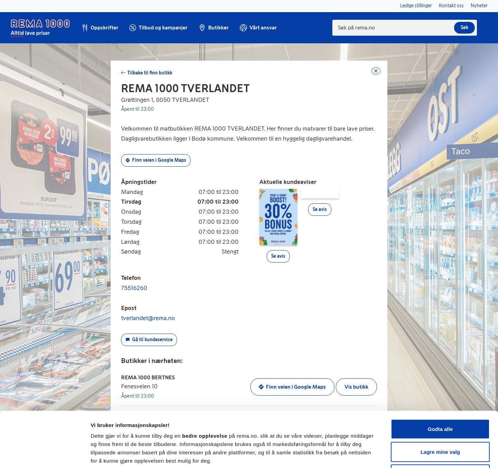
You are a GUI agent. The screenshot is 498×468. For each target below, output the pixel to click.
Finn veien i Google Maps (156, 160)
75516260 (134, 288)
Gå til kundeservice (149, 340)
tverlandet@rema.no (148, 318)
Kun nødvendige (440, 422)
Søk (464, 27)
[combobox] (404, 27)
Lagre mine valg (440, 400)
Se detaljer (372, 454)
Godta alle (440, 377)
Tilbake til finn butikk (149, 73)
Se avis (278, 256)
